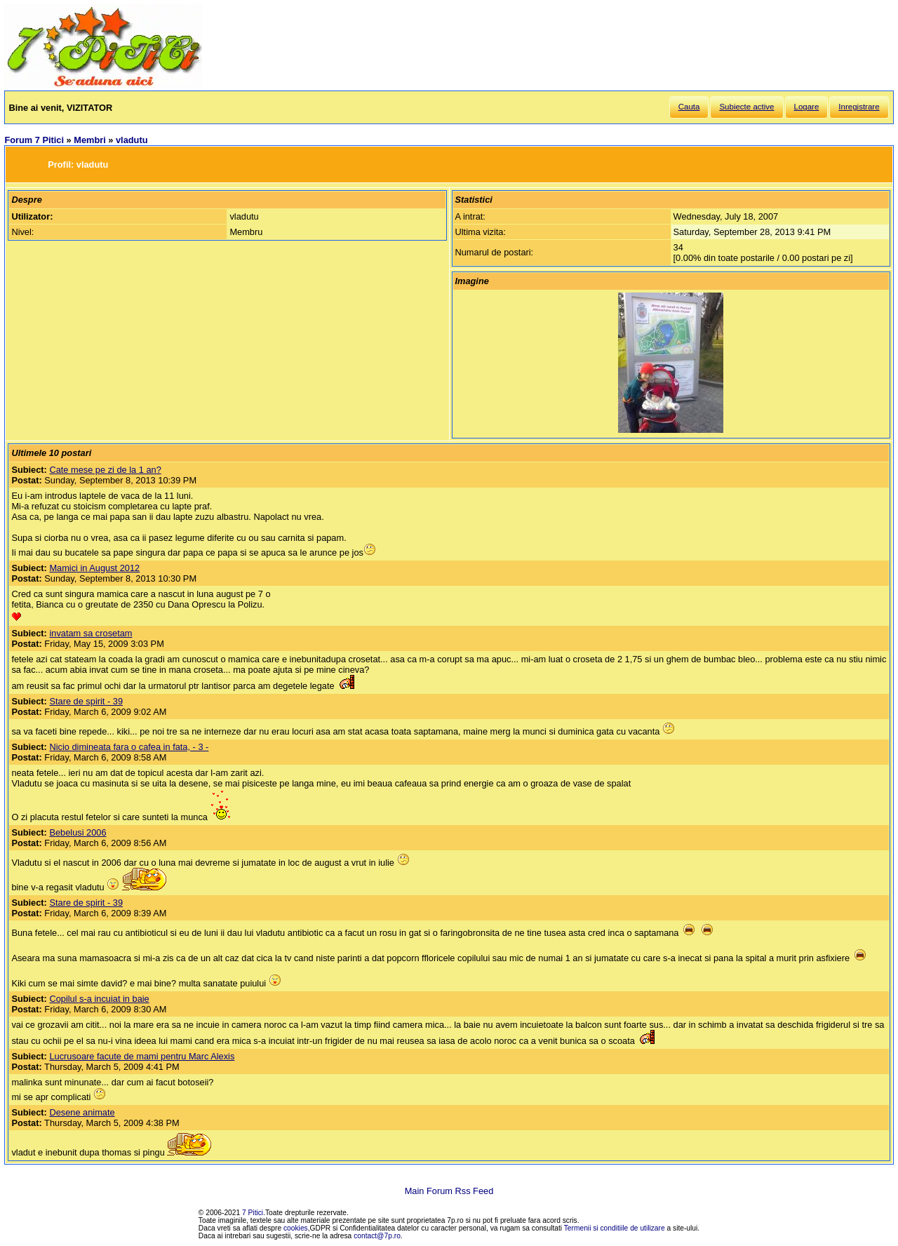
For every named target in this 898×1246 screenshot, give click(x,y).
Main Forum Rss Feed (449, 1191)
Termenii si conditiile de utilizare (614, 1228)
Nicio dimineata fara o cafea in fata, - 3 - (128, 747)
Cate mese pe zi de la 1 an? (105, 469)
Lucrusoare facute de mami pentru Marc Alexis (141, 1056)
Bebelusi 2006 (77, 832)
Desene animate (81, 1112)
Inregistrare (858, 106)
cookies (295, 1228)
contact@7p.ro (377, 1236)
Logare (806, 106)
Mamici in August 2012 (94, 568)
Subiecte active (746, 106)
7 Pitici (252, 1213)
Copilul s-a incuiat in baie (99, 998)
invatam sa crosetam (90, 633)
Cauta (689, 106)
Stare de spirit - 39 (86, 701)
